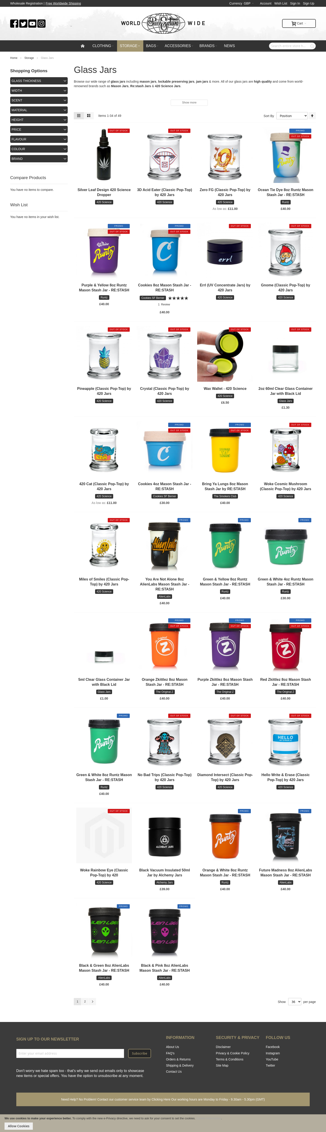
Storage (29, 58)
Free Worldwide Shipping (63, 3)
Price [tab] (16, 129)
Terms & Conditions (229, 1059)
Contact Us (174, 1071)
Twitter (270, 1065)
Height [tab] (18, 120)
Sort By (269, 116)
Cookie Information (208, 1118)
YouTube (272, 1059)
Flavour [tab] (19, 139)
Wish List (280, 3)
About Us (172, 1047)
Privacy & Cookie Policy (232, 1053)
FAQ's (170, 1053)
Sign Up (308, 3)
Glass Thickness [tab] (26, 81)
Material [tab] (19, 110)
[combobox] (292, 46)
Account (265, 3)
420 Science (164, 86)
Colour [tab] (18, 149)
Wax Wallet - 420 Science (225, 389)
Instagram (273, 1053)
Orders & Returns (178, 1059)
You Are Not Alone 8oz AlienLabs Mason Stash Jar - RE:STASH (164, 584)
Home (14, 58)
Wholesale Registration (26, 3)
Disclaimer (223, 1047)
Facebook (273, 1047)
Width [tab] (17, 90)
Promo (300, 131)
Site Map (222, 1065)
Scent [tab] (17, 100)
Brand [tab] (17, 159)
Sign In (295, 3)
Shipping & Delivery (180, 1065)
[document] (163, 1123)
